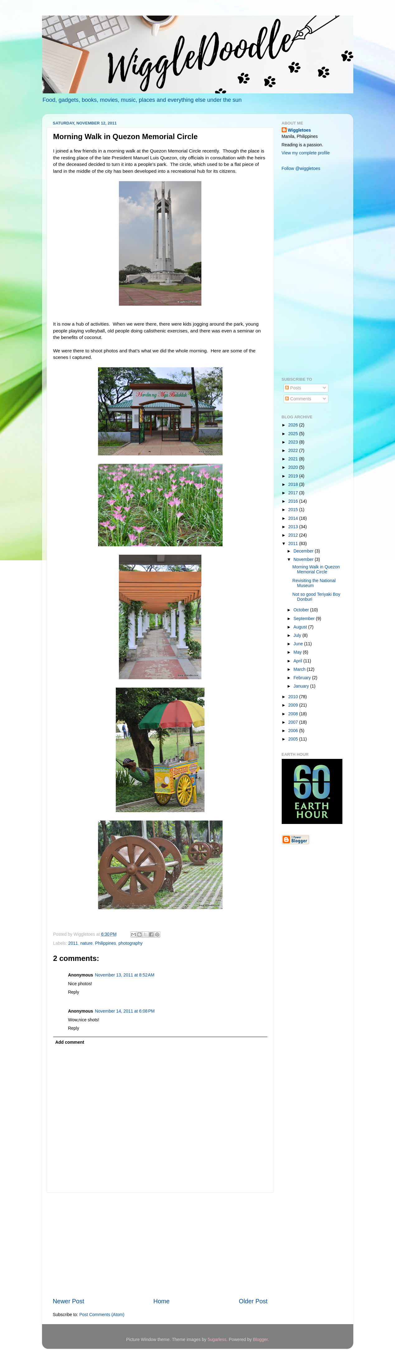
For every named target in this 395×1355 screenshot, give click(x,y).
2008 (293, 713)
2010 (293, 696)
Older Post (253, 1301)
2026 (293, 424)
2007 (293, 722)
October (302, 609)
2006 (293, 730)
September (305, 618)
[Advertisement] (160, 1244)
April (298, 660)
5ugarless (217, 1339)
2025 (293, 433)
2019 (293, 475)
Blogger (260, 1339)
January (302, 686)
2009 (293, 705)
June (299, 643)
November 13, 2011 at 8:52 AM (124, 974)
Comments (298, 398)
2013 (293, 526)
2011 (73, 943)
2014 (293, 518)
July (298, 635)
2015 (293, 509)
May (298, 652)
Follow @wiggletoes (301, 168)
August (301, 626)
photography (131, 943)
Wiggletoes (299, 130)
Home (161, 1301)
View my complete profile (306, 152)
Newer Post (68, 1301)
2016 (293, 501)
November (304, 559)
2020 (293, 467)
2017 (293, 492)
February (303, 677)
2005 (293, 738)
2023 (293, 442)
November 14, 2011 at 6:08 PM (125, 1011)
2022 (293, 450)
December (304, 550)
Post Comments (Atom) (102, 1314)
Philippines (105, 943)
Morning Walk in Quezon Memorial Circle (316, 569)
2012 (293, 535)
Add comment (69, 1042)
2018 (293, 484)
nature (86, 943)
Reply (73, 992)
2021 (293, 458)
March (300, 669)
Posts (293, 387)
